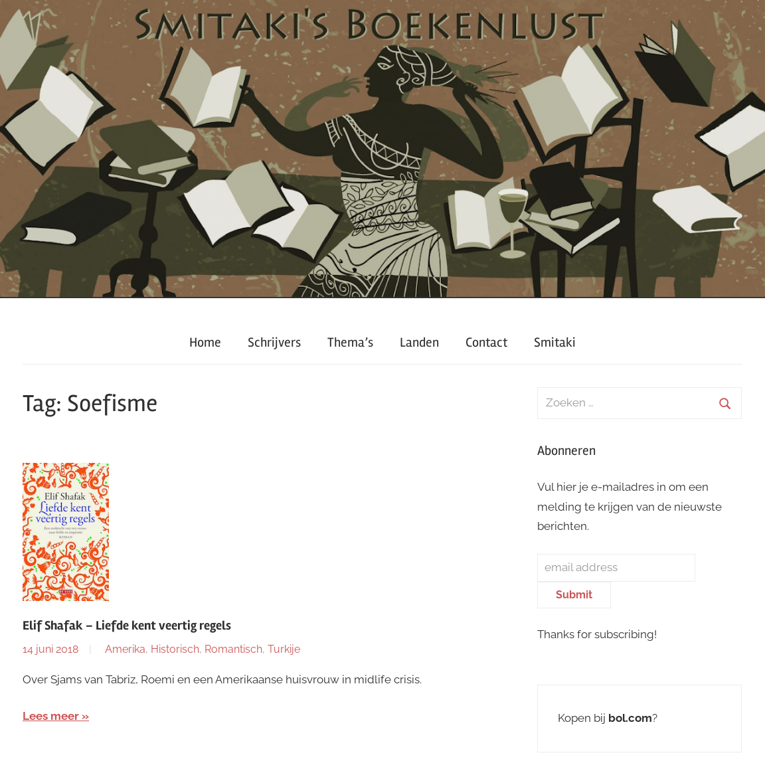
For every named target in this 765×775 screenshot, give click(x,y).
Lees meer (51, 716)
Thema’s (350, 342)
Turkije (284, 649)
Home (205, 342)
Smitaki (555, 342)
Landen (419, 342)
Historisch (175, 649)
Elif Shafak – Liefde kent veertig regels (127, 626)
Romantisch (233, 649)
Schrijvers (274, 342)
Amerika (125, 649)
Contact (486, 342)
